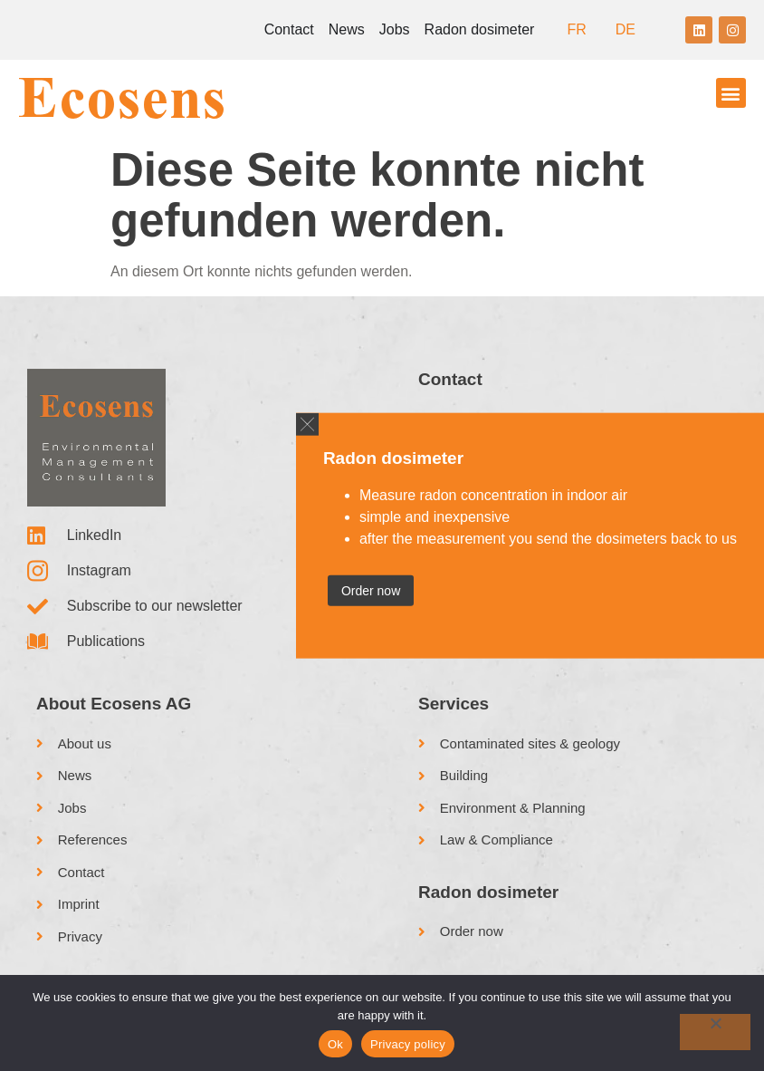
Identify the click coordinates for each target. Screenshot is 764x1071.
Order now (370, 590)
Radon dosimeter (480, 29)
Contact (289, 29)
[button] (731, 93)
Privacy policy (407, 1044)
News (347, 29)
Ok (335, 1044)
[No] (715, 1032)
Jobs (394, 29)
